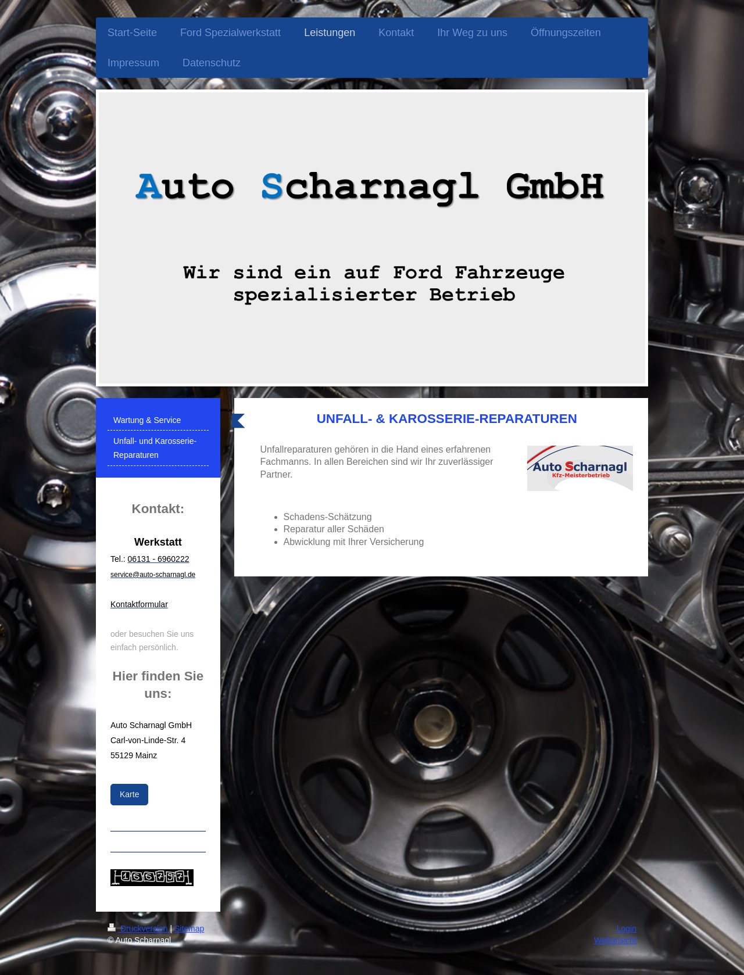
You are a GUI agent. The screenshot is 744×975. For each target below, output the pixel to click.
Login (626, 928)
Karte (129, 794)
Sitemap (189, 928)
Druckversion (139, 928)
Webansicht (615, 940)
